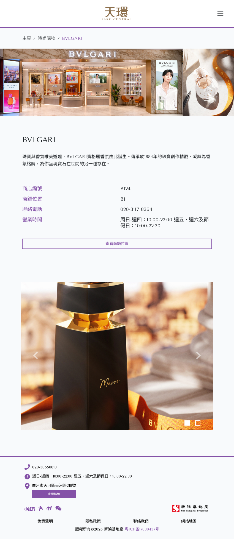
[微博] (49, 508)
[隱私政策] (93, 522)
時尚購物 (46, 38)
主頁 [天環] (26, 38)
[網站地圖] (188, 522)
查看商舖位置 (117, 243)
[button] (35, 356)
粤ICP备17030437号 (142, 529)
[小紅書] (30, 508)
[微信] (58, 508)
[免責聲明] (45, 522)
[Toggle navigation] (220, 13)
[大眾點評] (41, 508)
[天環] (110, 13)
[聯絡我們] (140, 522)
